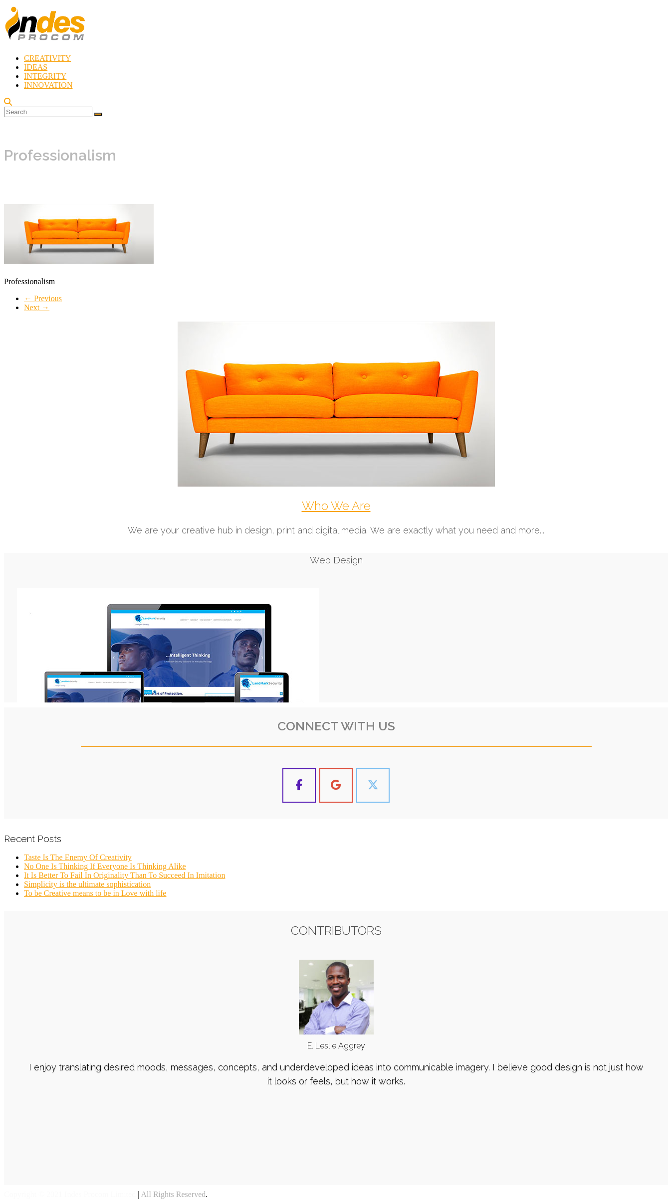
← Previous (43, 298)
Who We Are (336, 506)
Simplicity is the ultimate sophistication (87, 884)
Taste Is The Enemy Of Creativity (78, 857)
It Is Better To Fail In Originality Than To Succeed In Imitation (124, 875)
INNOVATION (48, 85)
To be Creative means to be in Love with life (95, 893)
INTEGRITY (45, 76)
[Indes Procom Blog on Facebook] (299, 785)
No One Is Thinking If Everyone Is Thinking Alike (105, 866)
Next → (36, 307)
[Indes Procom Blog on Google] (336, 785)
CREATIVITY (47, 58)
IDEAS (35, 67)
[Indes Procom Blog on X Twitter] (373, 785)
